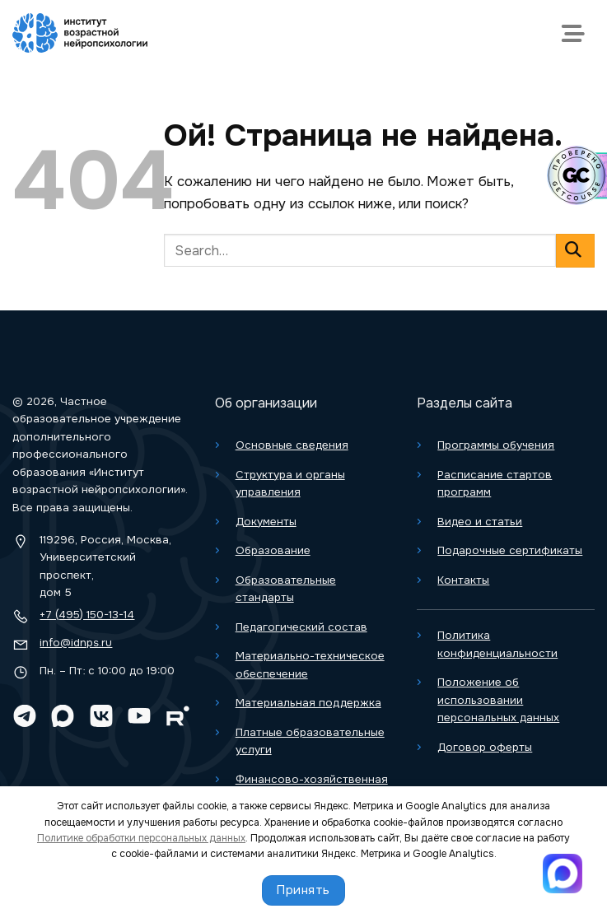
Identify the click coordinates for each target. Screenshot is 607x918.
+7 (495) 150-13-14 (87, 615)
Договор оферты (484, 747)
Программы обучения (495, 445)
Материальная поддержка (308, 703)
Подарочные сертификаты (509, 550)
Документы (266, 522)
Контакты (463, 580)
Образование (273, 550)
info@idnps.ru (76, 643)
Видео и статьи (479, 522)
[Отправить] (575, 251)
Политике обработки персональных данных (141, 838)
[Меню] (577, 33)
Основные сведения (292, 445)
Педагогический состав (301, 627)
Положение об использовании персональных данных (498, 700)
